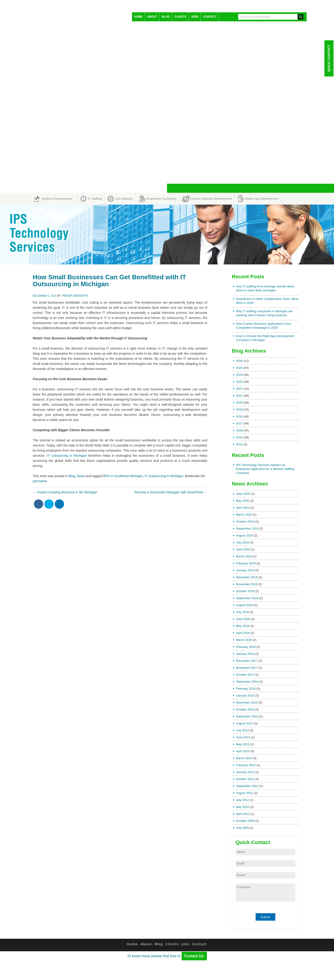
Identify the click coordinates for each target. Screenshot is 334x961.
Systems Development (57, 198)
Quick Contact (329, 58)
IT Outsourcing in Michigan (164, 476)
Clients (180, 16)
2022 (239, 388)
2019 (239, 409)
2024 (239, 374)
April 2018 (243, 633)
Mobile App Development (262, 198)
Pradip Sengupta (75, 295)
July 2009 (242, 827)
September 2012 (247, 786)
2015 (239, 437)
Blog (166, 16)
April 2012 (243, 814)
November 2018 (247, 584)
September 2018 (247, 598)
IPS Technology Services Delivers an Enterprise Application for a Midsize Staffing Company (265, 469)
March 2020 (244, 514)
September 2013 (247, 716)
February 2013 (246, 765)
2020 (239, 402)
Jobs (195, 16)
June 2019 (243, 549)
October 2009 (245, 821)
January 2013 (245, 772)
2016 (239, 430)
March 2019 (244, 556)
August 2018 (244, 605)
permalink (40, 481)
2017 (239, 423)
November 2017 (247, 667)
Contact (210, 16)
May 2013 (242, 744)
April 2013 (243, 751)
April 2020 (243, 507)
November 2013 (247, 702)
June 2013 (243, 737)
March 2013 (244, 758)
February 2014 (246, 688)
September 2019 (247, 528)
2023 (239, 381)
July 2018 (242, 612)
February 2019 (246, 563)
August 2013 (244, 723)
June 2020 (243, 493)
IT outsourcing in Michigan (67, 455)
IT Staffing (95, 198)
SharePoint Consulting (161, 198)
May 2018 (242, 626)
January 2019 (245, 570)
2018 (239, 416)
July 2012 (242, 800)
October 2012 (245, 779)
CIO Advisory (124, 198)
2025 (239, 368)
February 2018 (246, 647)
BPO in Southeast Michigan (123, 476)
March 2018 (244, 640)
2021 (239, 395)
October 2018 (245, 591)
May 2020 (242, 500)
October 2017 (245, 674)
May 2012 (242, 807)
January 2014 (245, 695)
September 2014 (247, 681)
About (152, 16)
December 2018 (247, 577)
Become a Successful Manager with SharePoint (171, 492)
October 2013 (245, 709)
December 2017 (247, 660)
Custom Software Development (210, 198)
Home (138, 16)
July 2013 (242, 730)
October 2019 (245, 521)
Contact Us (194, 956)
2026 (239, 361)
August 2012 (244, 793)
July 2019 (242, 542)
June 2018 (243, 619)
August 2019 (244, 535)
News (81, 476)
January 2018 (245, 654)
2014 (239, 444)
